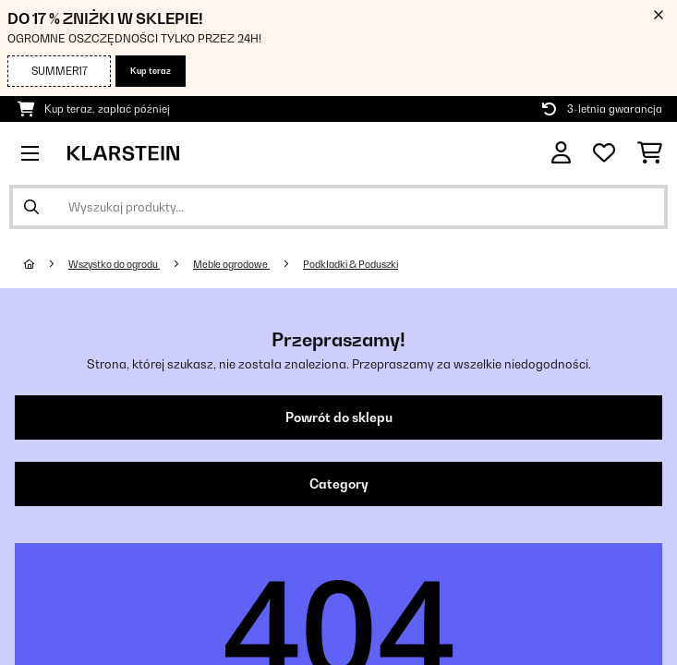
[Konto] (561, 152)
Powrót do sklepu (339, 417)
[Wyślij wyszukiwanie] (31, 207)
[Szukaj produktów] (338, 207)
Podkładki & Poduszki (350, 264)
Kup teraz (150, 71)
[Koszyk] (649, 153)
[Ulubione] (604, 153)
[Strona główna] (46, 264)
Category (339, 484)
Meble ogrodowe (231, 264)
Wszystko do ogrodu (114, 264)
